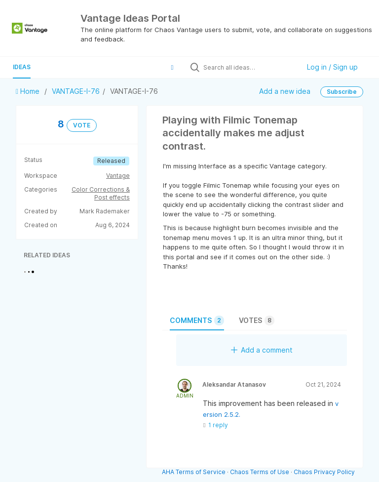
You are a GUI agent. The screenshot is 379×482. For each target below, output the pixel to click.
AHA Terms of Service (194, 472)
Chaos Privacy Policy (324, 472)
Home (28, 91)
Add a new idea (284, 90)
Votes (256, 320)
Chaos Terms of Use (259, 472)
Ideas (22, 67)
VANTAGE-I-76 (76, 91)
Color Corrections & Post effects (101, 193)
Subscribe (342, 91)
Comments (197, 320)
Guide (54, 67)
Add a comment (262, 350)
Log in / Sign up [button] (332, 67)
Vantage (118, 175)
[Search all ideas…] (249, 67)
